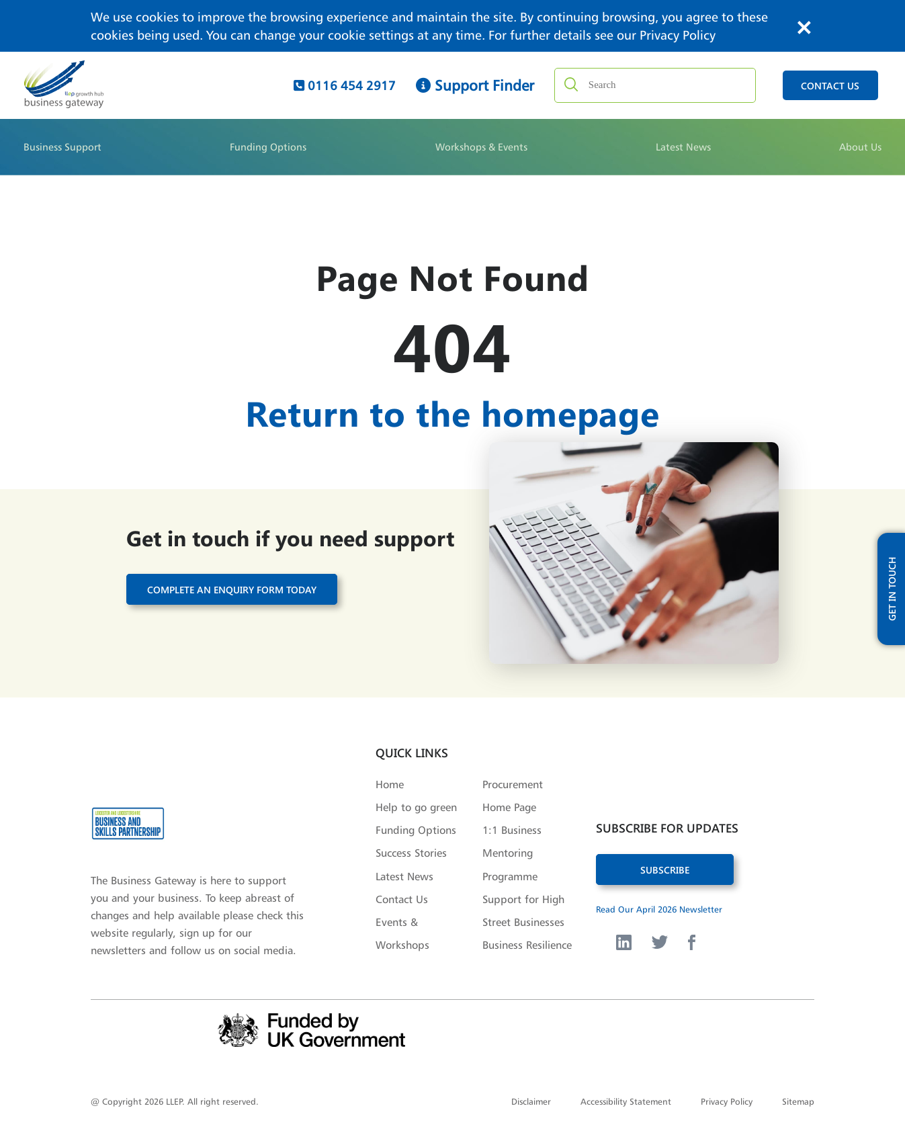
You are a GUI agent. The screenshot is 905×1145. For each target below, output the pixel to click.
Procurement (512, 784)
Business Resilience (527, 944)
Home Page (509, 807)
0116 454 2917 (345, 85)
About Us (860, 146)
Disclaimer (531, 1101)
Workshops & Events (481, 146)
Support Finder (475, 85)
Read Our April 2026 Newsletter (659, 909)
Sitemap (798, 1101)
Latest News (683, 146)
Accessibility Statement (625, 1101)
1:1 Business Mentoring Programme (512, 852)
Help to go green (416, 807)
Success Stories (411, 852)
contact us (830, 85)
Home (390, 784)
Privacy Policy (678, 35)
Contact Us (402, 899)
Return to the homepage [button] (452, 412)
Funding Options (268, 146)
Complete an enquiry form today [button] (231, 589)
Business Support (62, 146)
